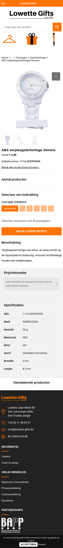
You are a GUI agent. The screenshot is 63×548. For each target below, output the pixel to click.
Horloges (21, 57)
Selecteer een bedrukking (19, 195)
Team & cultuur (9, 462)
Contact (5, 456)
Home (4, 57)
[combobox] (27, 27)
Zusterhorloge (38, 57)
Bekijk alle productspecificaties (20, 167)
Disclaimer (7, 500)
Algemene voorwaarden (15, 482)
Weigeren (42, 544)
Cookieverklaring (11, 494)
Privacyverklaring (11, 488)
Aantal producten (13, 179)
